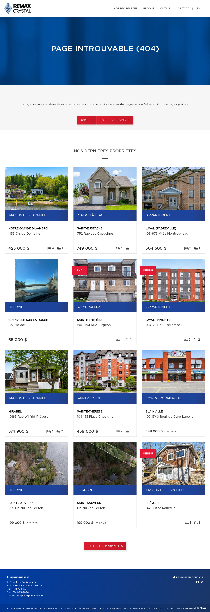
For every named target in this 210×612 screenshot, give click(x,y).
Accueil (86, 120)
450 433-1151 (19, 589)
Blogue (148, 8)
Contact (182, 8)
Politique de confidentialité (133, 608)
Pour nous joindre (115, 120)
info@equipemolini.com (30, 596)
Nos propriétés (125, 8)
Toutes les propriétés (105, 546)
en (199, 8)
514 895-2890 (21, 592)
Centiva (200, 608)
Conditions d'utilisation (163, 608)
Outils (165, 8)
